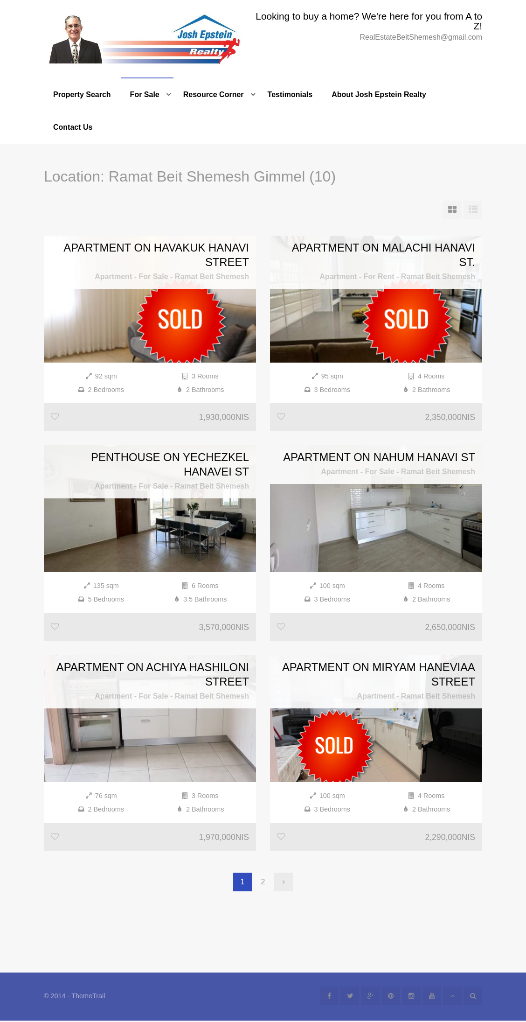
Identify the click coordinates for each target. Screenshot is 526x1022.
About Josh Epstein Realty (379, 94)
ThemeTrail (88, 997)
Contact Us (72, 127)
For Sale (144, 94)
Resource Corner (213, 94)
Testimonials (290, 94)
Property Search (82, 94)
